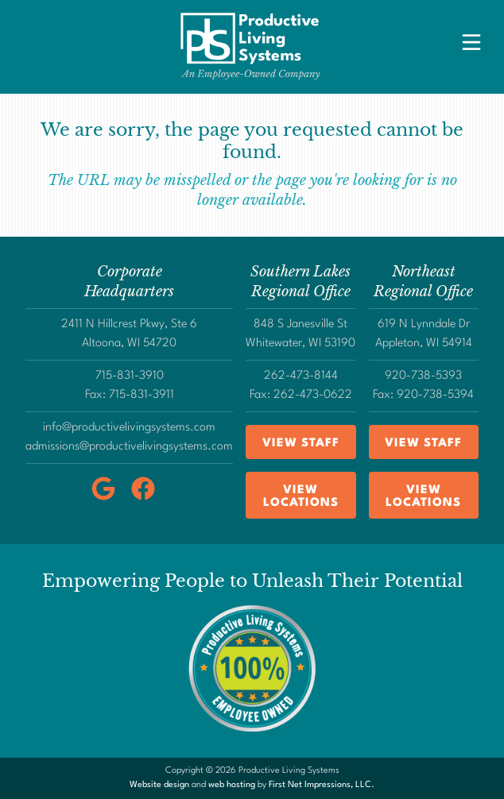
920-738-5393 (423, 376)
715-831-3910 (129, 376)
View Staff (300, 444)
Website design (159, 785)
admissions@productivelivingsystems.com (129, 447)
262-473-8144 (301, 376)
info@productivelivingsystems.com (129, 428)
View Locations (301, 496)
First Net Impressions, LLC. (321, 785)
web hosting (231, 785)
